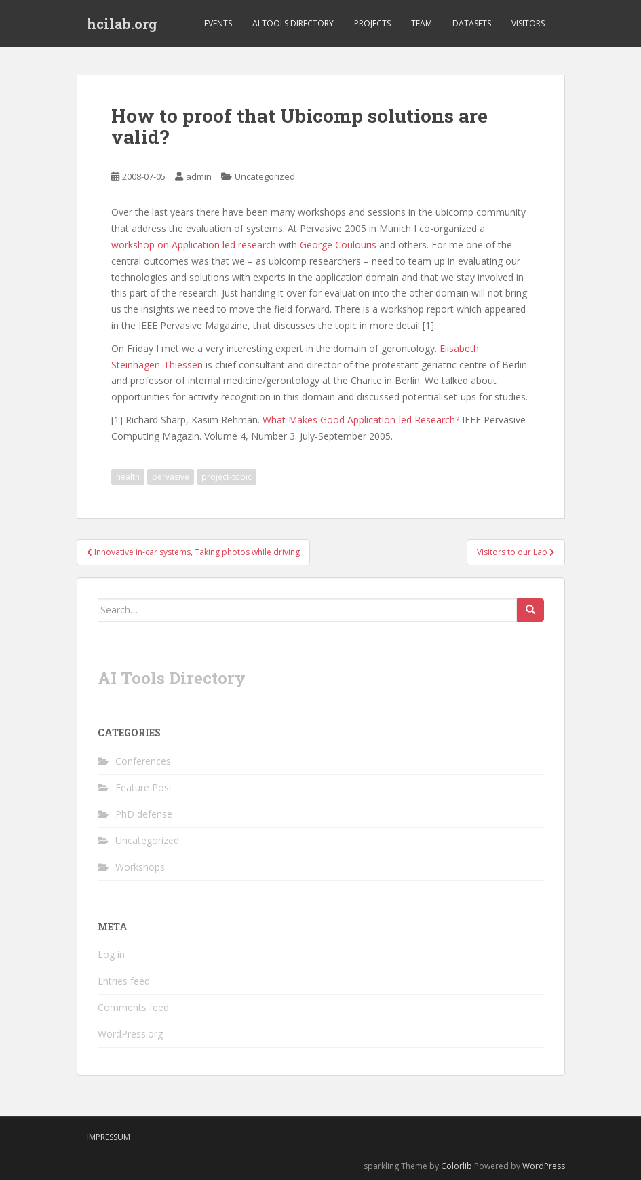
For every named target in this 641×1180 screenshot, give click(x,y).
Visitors (528, 23)
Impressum (108, 1137)
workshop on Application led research (193, 244)
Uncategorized (265, 176)
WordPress (543, 1166)
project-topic (226, 476)
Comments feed (133, 1007)
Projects (372, 23)
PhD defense (143, 813)
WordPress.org (130, 1033)
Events (218, 23)
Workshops (140, 866)
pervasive (170, 476)
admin (199, 176)
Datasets (471, 23)
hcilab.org (122, 24)
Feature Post (143, 787)
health (128, 476)
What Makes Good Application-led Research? (361, 419)
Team (421, 23)
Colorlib (456, 1166)
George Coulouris (338, 244)
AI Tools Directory (293, 23)
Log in (111, 954)
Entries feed (124, 980)
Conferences (143, 761)
